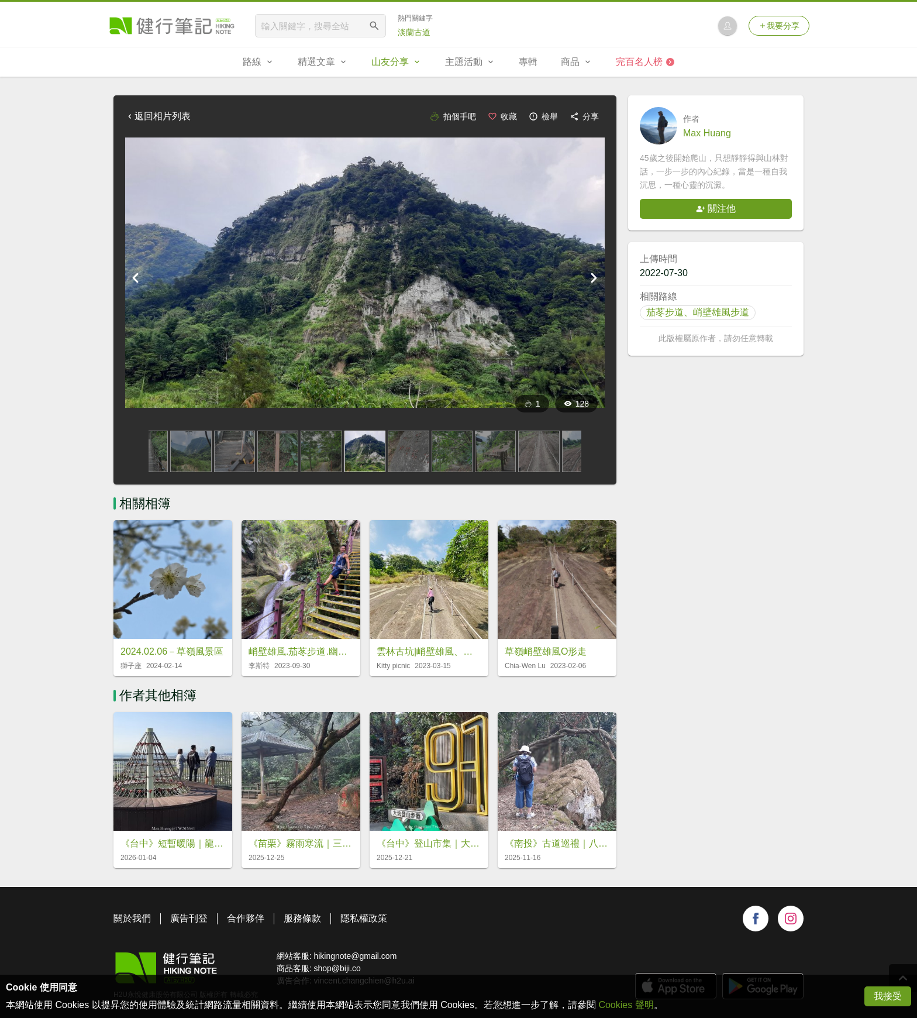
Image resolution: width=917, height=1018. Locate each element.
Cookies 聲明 (625, 1005)
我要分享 (779, 25)
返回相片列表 (158, 116)
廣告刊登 (189, 918)
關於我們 (132, 918)
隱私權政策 (363, 918)
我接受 (888, 996)
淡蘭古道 (414, 32)
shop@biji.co (336, 968)
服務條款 (302, 918)
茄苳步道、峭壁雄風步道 (697, 312)
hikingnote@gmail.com (355, 956)
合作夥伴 (245, 918)
